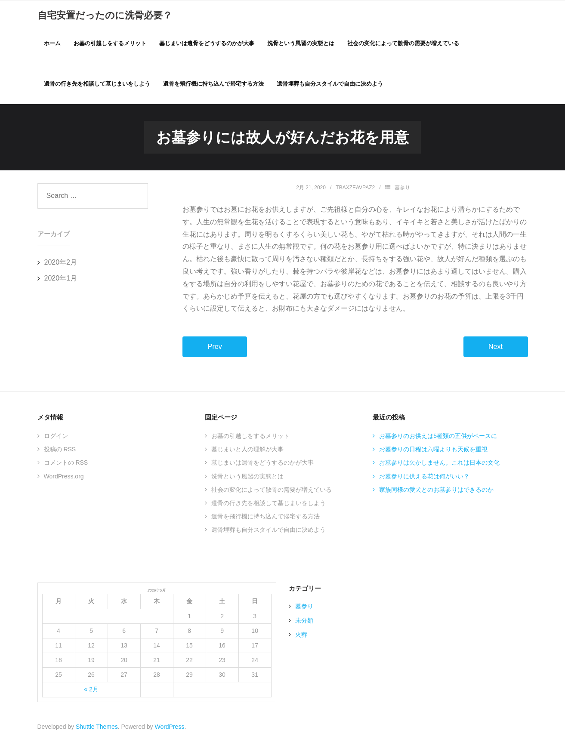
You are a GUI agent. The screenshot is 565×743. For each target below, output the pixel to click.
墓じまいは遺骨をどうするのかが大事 (262, 465)
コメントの (66, 465)
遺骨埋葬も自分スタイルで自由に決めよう (268, 531)
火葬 (301, 636)
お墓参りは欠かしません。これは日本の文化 (439, 465)
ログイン (56, 438)
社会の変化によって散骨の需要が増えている (271, 491)
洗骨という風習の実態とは (247, 478)
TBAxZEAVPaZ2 (355, 190)
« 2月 (91, 691)
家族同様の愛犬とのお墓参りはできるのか (436, 491)
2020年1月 (60, 280)
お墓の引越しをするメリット (250, 438)
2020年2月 (60, 264)
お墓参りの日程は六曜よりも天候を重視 (433, 451)
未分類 (304, 622)
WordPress (169, 728)
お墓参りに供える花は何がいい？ (424, 478)
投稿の (60, 451)
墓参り (402, 190)
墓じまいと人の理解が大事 (247, 451)
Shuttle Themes (97, 728)
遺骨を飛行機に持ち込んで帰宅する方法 (265, 518)
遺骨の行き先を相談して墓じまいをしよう (268, 505)
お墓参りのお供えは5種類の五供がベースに (438, 438)
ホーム (52, 43)
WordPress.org (64, 478)
